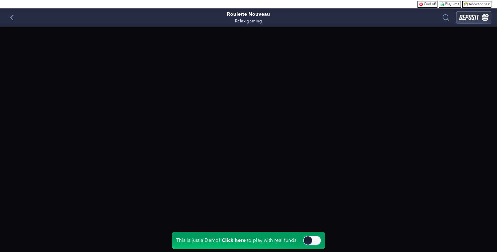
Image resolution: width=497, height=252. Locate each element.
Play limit (450, 4)
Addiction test (477, 4)
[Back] (12, 17)
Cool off (427, 4)
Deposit (474, 17)
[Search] (446, 17)
